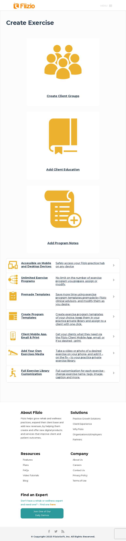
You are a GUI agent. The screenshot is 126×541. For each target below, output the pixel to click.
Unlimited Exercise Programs (34, 279)
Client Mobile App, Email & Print (34, 336)
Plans (26, 465)
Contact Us (79, 470)
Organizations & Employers (87, 434)
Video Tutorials (31, 475)
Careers (77, 465)
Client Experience (82, 424)
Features (27, 459)
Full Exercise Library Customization (35, 372)
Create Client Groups (63, 96)
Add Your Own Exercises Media (32, 352)
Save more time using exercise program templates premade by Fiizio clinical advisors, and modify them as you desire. (81, 299)
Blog (25, 480)
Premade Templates (35, 294)
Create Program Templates (32, 316)
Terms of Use (79, 480)
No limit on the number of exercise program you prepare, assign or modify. (79, 281)
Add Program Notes (62, 243)
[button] (104, 5)
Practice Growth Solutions (86, 418)
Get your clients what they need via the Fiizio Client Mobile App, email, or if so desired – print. (80, 337)
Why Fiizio (78, 429)
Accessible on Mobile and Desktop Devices (36, 265)
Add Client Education (63, 169)
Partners (77, 439)
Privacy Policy (80, 475)
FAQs (26, 470)
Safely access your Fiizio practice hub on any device (80, 265)
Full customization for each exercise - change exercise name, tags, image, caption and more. (80, 374)
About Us (78, 459)
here (53, 504)
